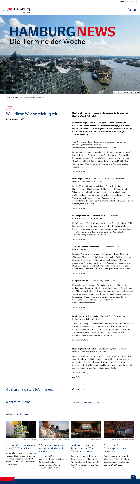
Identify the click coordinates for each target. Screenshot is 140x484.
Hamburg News (17, 97)
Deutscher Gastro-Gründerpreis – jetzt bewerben (115, 448)
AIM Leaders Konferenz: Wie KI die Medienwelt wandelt (52, 448)
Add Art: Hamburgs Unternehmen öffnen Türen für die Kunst (83, 448)
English (133, 2)
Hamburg (99, 402)
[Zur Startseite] (16, 9)
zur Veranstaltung (80, 171)
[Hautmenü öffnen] (135, 9)
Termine (10, 108)
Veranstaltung (87, 402)
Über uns (124, 2)
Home (8, 97)
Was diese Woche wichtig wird (34, 97)
